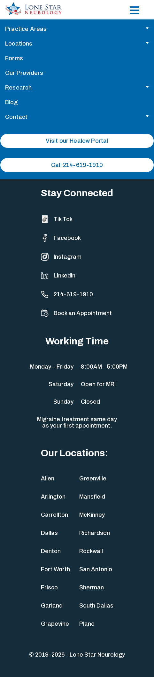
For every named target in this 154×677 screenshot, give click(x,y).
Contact (16, 117)
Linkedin (58, 275)
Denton (51, 551)
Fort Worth (55, 569)
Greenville (92, 478)
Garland (52, 605)
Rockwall (91, 551)
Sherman (91, 587)
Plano (87, 624)
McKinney (92, 515)
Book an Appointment (76, 313)
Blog (11, 102)
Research (18, 87)
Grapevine (55, 624)
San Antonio (95, 569)
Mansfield (92, 496)
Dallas (49, 533)
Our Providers (24, 73)
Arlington (53, 496)
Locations (19, 43)
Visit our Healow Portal (77, 141)
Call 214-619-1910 (77, 165)
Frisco (49, 587)
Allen (47, 478)
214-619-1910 (67, 294)
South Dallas (96, 605)
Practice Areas (26, 29)
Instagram (61, 257)
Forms (14, 58)
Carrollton (54, 515)
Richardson (94, 533)
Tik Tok (57, 219)
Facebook (61, 238)
